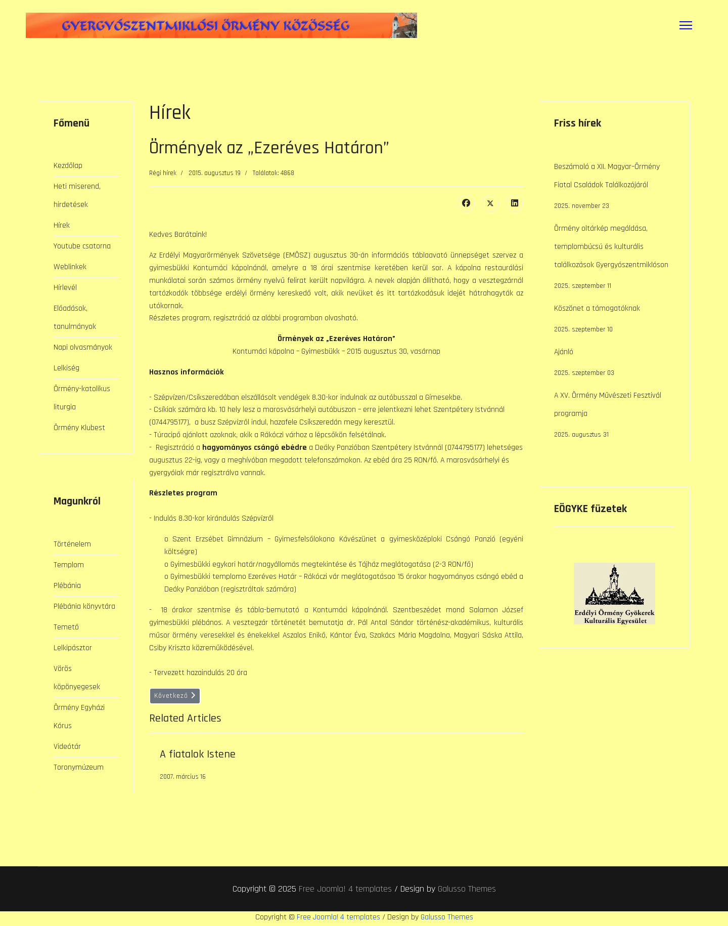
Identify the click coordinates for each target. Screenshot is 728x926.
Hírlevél (65, 287)
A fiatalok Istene (198, 756)
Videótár (67, 746)
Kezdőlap (68, 165)
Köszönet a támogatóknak (614, 321)
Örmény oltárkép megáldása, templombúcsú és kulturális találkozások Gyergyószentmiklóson (614, 259)
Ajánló (614, 364)
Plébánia (67, 585)
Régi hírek (162, 173)
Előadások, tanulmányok (75, 317)
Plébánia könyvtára (84, 606)
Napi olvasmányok (83, 347)
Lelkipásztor (73, 648)
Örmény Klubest (79, 428)
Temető (66, 627)
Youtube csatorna (82, 246)
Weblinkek (70, 267)
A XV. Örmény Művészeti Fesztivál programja (614, 417)
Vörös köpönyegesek (77, 677)
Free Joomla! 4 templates (345, 891)
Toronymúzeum (79, 767)
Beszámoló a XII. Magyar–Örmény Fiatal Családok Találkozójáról (614, 188)
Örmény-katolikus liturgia (82, 398)
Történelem (72, 544)
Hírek (62, 225)
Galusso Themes (467, 891)
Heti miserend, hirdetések (77, 195)
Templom (69, 565)
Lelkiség (66, 368)
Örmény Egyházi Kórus (79, 716)
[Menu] (685, 25)
